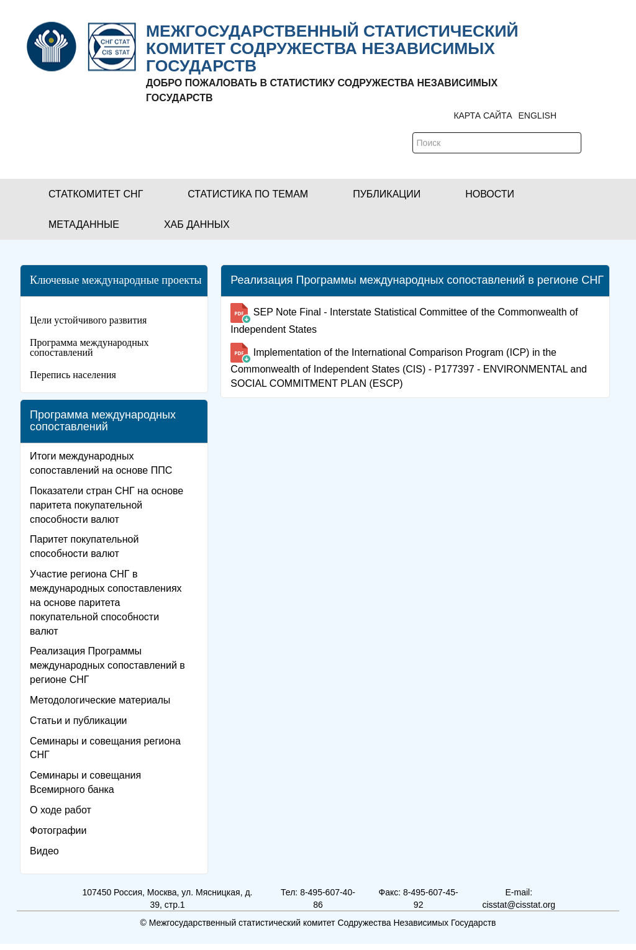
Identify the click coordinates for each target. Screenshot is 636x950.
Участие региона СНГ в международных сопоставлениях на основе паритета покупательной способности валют (106, 602)
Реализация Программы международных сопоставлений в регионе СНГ (107, 665)
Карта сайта (482, 115)
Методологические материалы (100, 700)
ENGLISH (537, 115)
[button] (95, 194)
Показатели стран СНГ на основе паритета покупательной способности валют (106, 505)
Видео (44, 851)
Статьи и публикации (78, 720)
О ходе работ (60, 810)
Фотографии (58, 830)
